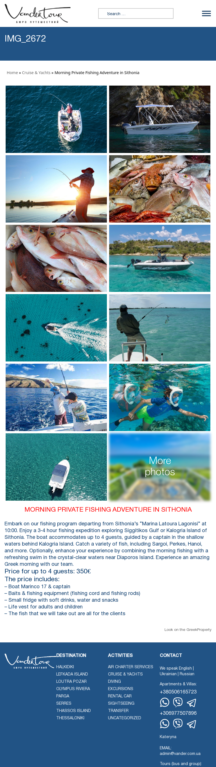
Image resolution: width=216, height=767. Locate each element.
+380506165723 (178, 692)
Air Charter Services (130, 667)
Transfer (118, 711)
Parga (62, 696)
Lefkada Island (72, 674)
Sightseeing (121, 704)
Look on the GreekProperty (188, 630)
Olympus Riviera (73, 689)
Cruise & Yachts (36, 72)
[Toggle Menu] (206, 13)
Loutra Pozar (71, 682)
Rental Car (120, 696)
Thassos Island (73, 711)
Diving (114, 682)
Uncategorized (124, 718)
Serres (63, 704)
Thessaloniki (70, 718)
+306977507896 (178, 713)
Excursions (120, 689)
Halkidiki (65, 667)
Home (12, 72)
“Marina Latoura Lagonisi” (170, 524)
